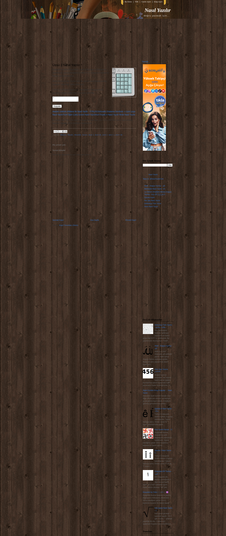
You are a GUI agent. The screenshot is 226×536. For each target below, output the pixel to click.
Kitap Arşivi (158, 2)
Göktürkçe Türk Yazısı (152, 204)
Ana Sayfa (94, 221)
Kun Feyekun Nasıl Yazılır (107, 115)
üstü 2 (105, 136)
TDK (137, 2)
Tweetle (145, 61)
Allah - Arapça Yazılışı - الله (154, 186)
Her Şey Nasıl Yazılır (152, 201)
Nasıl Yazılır (158, 10)
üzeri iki (119, 136)
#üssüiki (77, 136)
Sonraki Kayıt (58, 221)
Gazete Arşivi (146, 2)
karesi (84, 136)
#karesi (63, 136)
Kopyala (57, 107)
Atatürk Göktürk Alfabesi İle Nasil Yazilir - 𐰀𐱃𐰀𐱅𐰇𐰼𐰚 (75, 112)
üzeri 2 (111, 136)
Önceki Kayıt (130, 221)
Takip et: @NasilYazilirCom (153, 179)
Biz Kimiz (128, 2)
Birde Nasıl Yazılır (127, 115)
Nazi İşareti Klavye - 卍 (163, 430)
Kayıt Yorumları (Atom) (68, 226)
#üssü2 (70, 136)
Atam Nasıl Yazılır (151, 207)
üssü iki (98, 136)
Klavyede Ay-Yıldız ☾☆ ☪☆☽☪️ (155, 492)
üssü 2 (91, 136)
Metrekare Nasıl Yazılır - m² (154, 189)
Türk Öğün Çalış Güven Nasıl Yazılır (79, 115)
